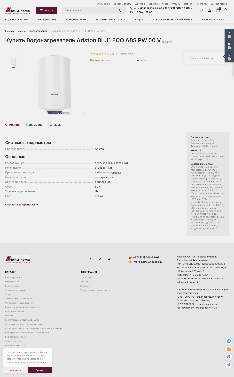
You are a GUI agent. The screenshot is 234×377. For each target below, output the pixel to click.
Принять (40, 370)
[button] (229, 365)
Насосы (9, 315)
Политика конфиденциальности (95, 290)
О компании (85, 277)
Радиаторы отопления (15, 337)
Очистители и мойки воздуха (19, 303)
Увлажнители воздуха (110, 19)
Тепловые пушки (13, 341)
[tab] (14, 124)
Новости (84, 281)
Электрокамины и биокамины (172, 19)
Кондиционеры (76, 19)
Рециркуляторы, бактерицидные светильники (27, 332)
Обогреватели (47, 19)
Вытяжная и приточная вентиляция (22, 307)
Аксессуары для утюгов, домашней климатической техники (33, 328)
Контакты (84, 286)
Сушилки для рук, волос (16, 345)
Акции (139, 19)
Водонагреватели (16, 19)
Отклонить (15, 370)
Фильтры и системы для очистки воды (23, 324)
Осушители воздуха (14, 311)
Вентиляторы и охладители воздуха (22, 320)
